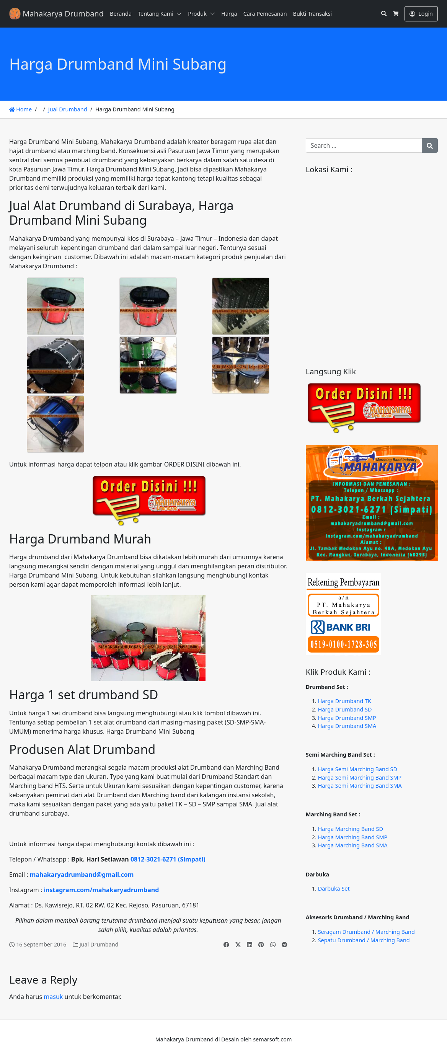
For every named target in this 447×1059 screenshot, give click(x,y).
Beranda (121, 13)
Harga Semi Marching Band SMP (359, 777)
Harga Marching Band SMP (353, 837)
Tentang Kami (155, 13)
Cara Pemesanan (265, 13)
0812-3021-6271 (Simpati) (168, 859)
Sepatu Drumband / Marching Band (364, 940)
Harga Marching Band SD (350, 828)
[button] (180, 14)
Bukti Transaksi (312, 13)
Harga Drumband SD (345, 709)
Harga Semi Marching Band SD (357, 769)
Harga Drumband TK (344, 701)
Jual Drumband (67, 109)
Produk (197, 13)
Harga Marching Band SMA (353, 845)
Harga (229, 13)
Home (20, 109)
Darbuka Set (334, 888)
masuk (53, 996)
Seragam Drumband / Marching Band (366, 931)
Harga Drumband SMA (347, 725)
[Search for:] (364, 145)
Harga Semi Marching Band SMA (360, 785)
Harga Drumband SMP (347, 717)
